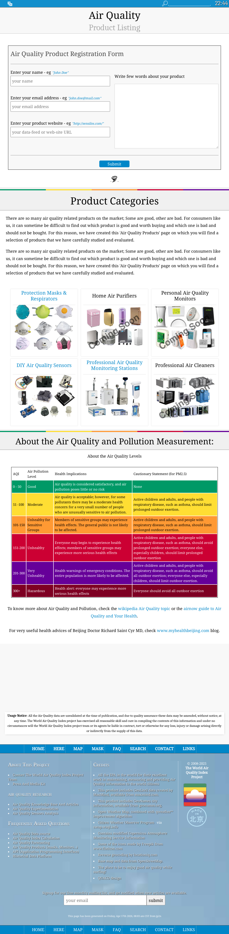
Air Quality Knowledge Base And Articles (45, 804)
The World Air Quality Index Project (196, 772)
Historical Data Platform (32, 856)
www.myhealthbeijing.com (183, 630)
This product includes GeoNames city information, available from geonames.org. (127, 803)
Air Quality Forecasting (31, 842)
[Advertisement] (114, 678)
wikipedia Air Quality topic (144, 608)
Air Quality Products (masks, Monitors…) (45, 847)
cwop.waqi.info (105, 827)
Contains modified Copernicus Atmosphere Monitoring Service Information (130, 835)
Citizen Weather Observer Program (126, 822)
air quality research (30, 794)
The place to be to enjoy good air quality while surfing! (132, 869)
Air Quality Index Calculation (36, 838)
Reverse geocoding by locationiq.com (127, 854)
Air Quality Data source (31, 833)
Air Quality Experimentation (35, 808)
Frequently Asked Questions (39, 823)
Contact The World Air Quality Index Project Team (45, 777)
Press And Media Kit (29, 784)
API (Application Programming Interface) (46, 851)
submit (156, 900)
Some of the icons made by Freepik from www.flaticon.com (128, 846)
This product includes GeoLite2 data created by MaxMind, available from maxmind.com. (133, 792)
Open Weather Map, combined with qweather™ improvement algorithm (133, 813)
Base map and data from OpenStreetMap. (130, 861)
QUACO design (109, 878)
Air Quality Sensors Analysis (35, 813)
